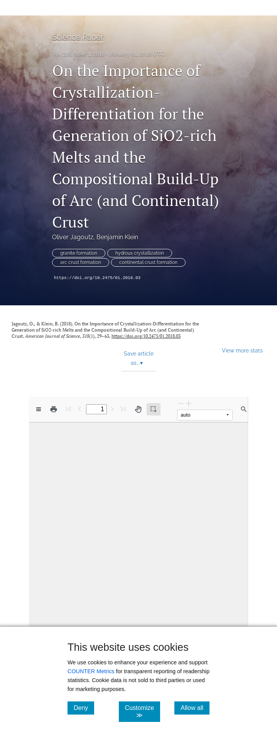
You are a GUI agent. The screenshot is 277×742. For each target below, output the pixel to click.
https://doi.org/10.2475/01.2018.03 (97, 278)
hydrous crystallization (139, 253)
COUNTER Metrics (91, 671)
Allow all (195, 707)
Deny (84, 707)
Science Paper (77, 37)
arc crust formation (80, 262)
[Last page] (123, 409)
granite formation (78, 253)
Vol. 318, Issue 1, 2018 (78, 54)
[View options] (38, 409)
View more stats (242, 350)
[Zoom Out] (181, 403)
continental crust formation (148, 262)
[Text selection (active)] (153, 409)
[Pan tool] (138, 409)
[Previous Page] (79, 409)
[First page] (68, 409)
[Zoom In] (188, 403)
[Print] (54, 409)
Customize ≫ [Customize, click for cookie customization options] (142, 711)
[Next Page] (112, 409)
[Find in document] (244, 409)
